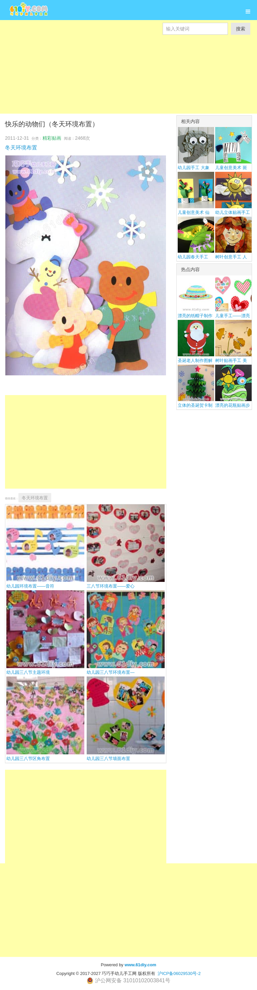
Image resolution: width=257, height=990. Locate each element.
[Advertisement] (128, 81)
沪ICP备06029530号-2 (179, 973)
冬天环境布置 (21, 147)
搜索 (240, 28)
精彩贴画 (51, 138)
